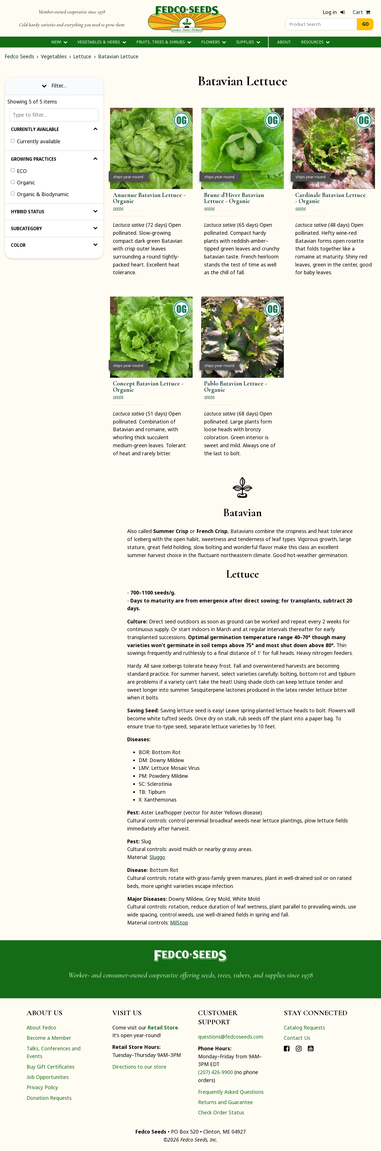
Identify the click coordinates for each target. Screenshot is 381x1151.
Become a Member (49, 1037)
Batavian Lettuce (118, 56)
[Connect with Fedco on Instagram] (299, 1048)
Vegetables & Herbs (101, 42)
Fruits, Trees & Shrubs (163, 42)
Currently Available (54, 129)
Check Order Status (221, 1112)
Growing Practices (54, 159)
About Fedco (41, 1027)
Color (54, 245)
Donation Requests (49, 1097)
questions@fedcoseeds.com (230, 1036)
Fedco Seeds (19, 56)
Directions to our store (139, 1066)
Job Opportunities (48, 1077)
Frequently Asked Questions (231, 1091)
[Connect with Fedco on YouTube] (311, 1048)
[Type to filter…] (54, 115)
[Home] (187, 18)
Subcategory (54, 228)
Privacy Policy (42, 1087)
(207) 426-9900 (215, 1072)
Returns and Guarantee (225, 1102)
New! (59, 42)
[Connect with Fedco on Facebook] (287, 1048)
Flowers (213, 42)
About (284, 42)
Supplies (248, 42)
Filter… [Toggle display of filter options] (54, 85)
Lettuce (82, 56)
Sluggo (157, 857)
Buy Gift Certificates (50, 1066)
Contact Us (297, 1037)
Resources (315, 42)
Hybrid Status (54, 211)
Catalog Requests (304, 1027)
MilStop (179, 922)
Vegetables (54, 56)
